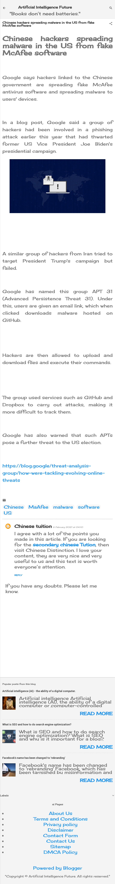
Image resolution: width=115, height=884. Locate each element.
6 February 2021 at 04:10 (68, 527)
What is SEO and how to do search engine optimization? (36, 724)
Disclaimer (60, 830)
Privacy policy (60, 824)
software (89, 507)
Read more (96, 713)
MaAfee (38, 507)
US (8, 513)
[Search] (111, 8)
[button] (111, 23)
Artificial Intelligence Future (45, 7)
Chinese (14, 507)
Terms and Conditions (61, 819)
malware (63, 507)
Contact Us (60, 841)
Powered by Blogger (57, 868)
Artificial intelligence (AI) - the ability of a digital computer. (39, 691)
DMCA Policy (60, 852)
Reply (18, 575)
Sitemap (60, 846)
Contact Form (60, 835)
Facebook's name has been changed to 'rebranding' (33, 757)
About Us (60, 813)
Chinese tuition (33, 526)
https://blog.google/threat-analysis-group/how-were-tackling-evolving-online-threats (53, 473)
